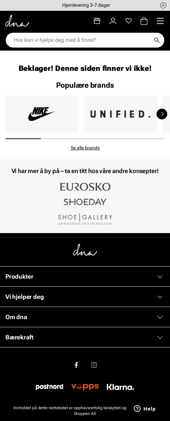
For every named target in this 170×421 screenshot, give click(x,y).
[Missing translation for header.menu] (160, 20)
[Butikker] (97, 20)
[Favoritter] (128, 20)
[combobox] (81, 40)
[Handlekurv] (144, 20)
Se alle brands (85, 147)
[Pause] (163, 5)
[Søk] (156, 40)
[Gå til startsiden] (17, 20)
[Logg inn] (113, 20)
